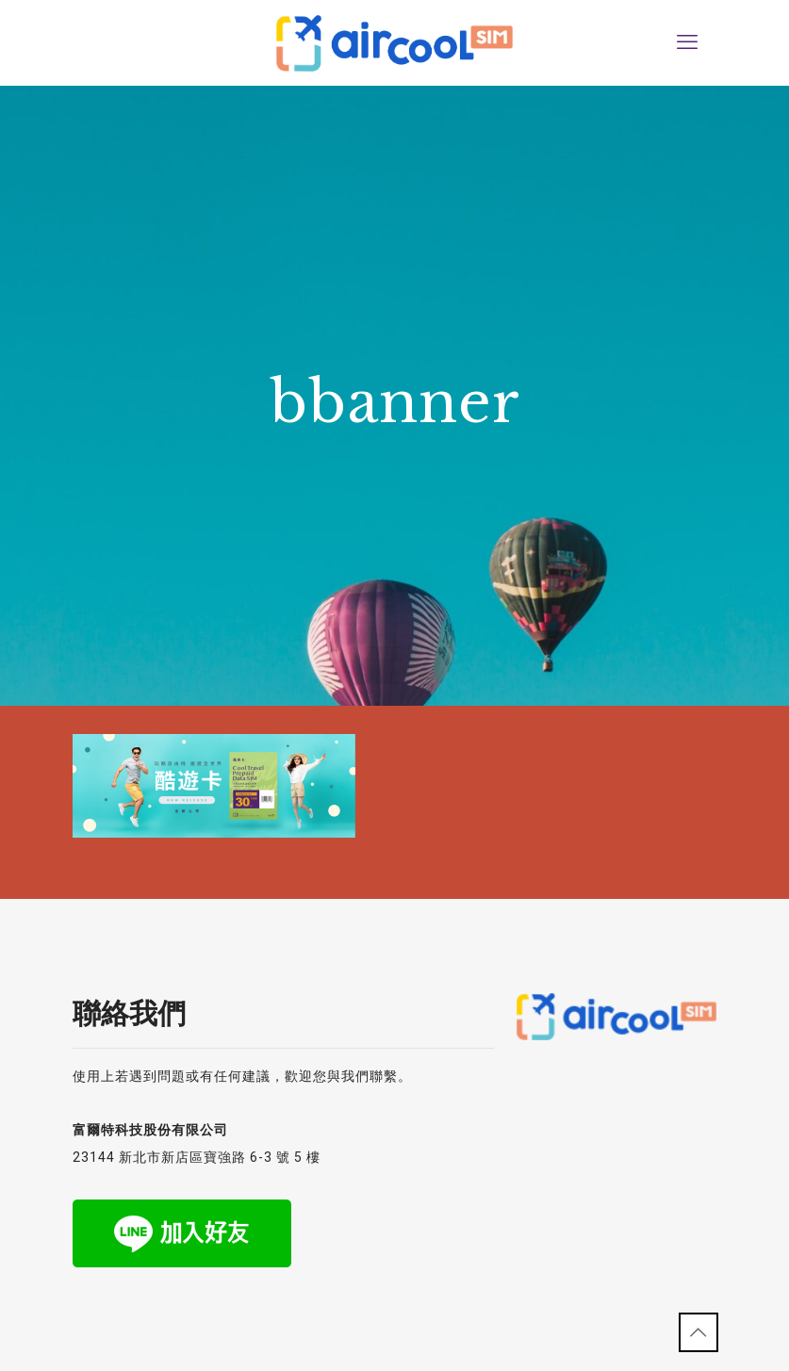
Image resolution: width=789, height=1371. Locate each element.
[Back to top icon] (698, 1332)
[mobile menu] (687, 42)
